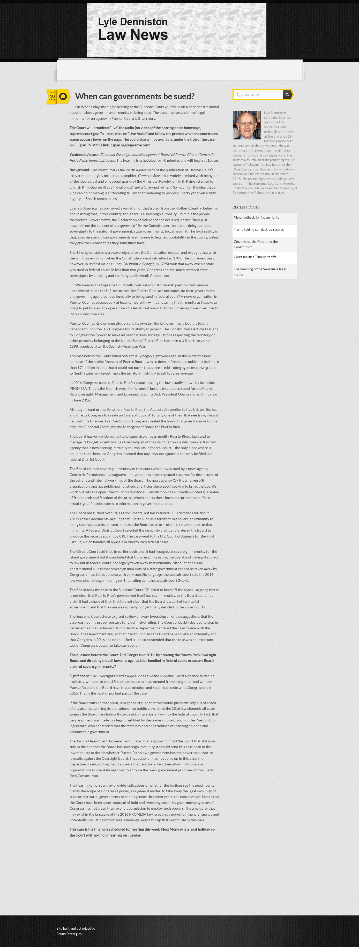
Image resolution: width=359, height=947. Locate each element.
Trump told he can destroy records (259, 230)
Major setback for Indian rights (256, 217)
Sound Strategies (69, 934)
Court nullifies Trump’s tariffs (255, 257)
